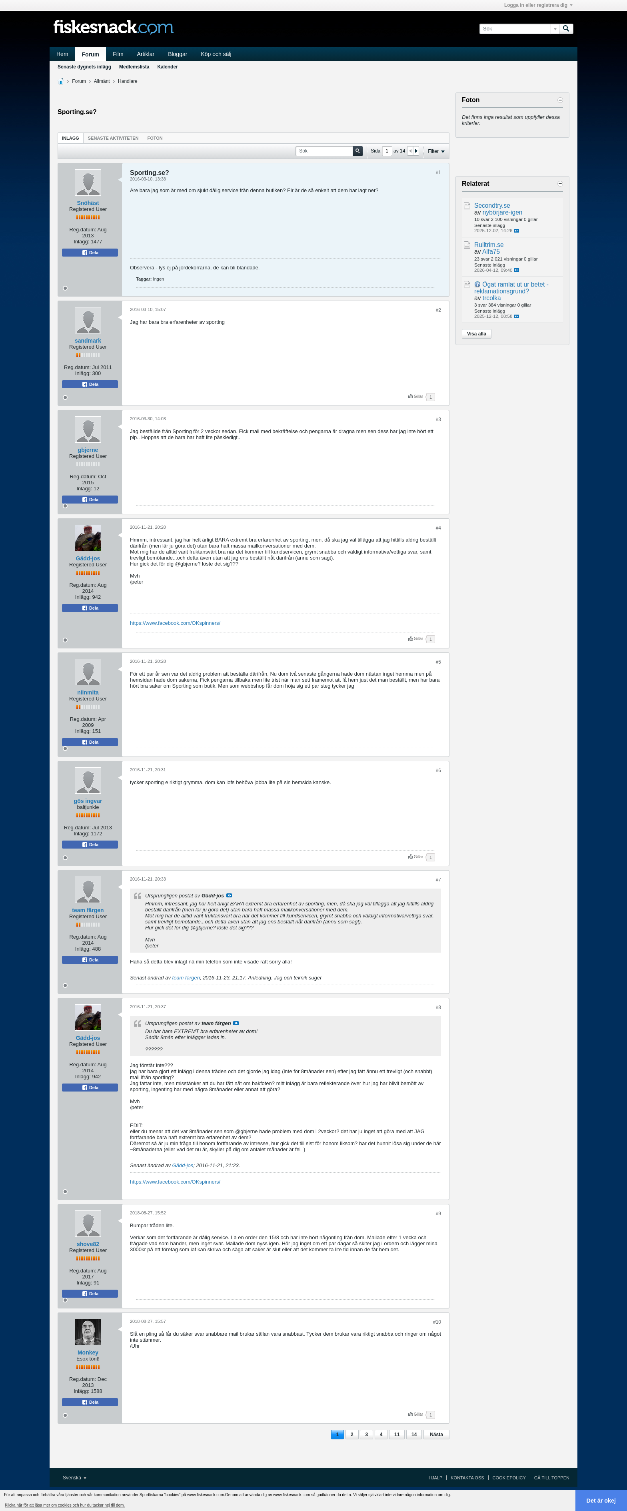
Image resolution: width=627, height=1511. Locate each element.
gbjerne (88, 450)
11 (396, 1434)
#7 (438, 880)
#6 (438, 770)
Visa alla (476, 334)
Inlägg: (81, 242)
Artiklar (146, 54)
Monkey (88, 1352)
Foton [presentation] (155, 138)
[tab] (71, 137)
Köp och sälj (216, 54)
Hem (62, 54)
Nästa (436, 1434)
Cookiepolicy (509, 1477)
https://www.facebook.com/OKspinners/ (175, 623)
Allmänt (102, 81)
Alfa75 (491, 251)
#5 (438, 662)
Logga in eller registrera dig (538, 5)
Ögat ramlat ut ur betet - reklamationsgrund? (511, 288)
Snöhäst (88, 203)
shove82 (88, 1244)
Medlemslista (134, 67)
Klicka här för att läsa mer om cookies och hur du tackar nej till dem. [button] (65, 1505)
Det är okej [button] (601, 1500)
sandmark (88, 340)
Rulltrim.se (489, 244)
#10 (437, 1322)
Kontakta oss (467, 1477)
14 (414, 1434)
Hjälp (435, 1477)
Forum (91, 54)
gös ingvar (88, 801)
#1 (438, 172)
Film (118, 54)
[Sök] (519, 29)
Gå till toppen (551, 1477)
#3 (438, 419)
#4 (438, 528)
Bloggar (177, 54)
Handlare (128, 81)
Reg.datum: (82, 230)
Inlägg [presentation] (70, 138)
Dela (90, 252)
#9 (438, 1213)
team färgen (88, 910)
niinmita (88, 692)
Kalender (167, 67)
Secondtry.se (492, 205)
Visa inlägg (229, 895)
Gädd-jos (88, 558)
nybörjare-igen (503, 212)
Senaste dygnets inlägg (84, 67)
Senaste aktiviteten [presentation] (113, 138)
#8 (438, 1007)
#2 (438, 310)
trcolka (492, 298)
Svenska (74, 1478)
